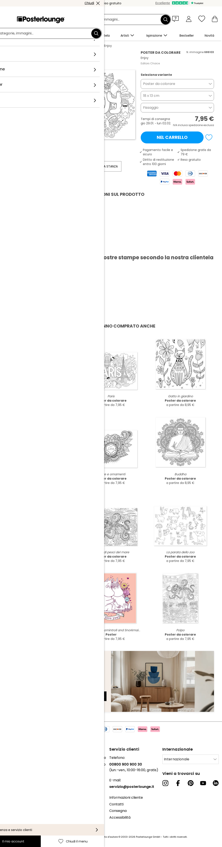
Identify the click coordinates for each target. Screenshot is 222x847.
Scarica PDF (23, 247)
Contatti (116, 804)
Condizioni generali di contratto (21, 802)
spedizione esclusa (201, 125)
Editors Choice (150, 63)
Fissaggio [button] (150, 107)
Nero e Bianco (60, 46)
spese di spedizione (86, 837)
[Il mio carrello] (214, 18)
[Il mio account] (188, 18)
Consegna (118, 810)
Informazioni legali (18, 825)
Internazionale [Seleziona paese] (176, 759)
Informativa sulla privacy (24, 812)
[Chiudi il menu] (201, 18)
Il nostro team (15, 764)
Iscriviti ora (92, 696)
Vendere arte (14, 788)
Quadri (40, 46)
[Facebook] (178, 783)
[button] (176, 18)
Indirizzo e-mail (24, 688)
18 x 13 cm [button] (151, 95)
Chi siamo (11, 757)
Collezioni (11, 770)
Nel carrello (172, 137)
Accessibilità (120, 817)
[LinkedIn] (216, 783)
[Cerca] (165, 19)
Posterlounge (20, 46)
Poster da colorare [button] (159, 83)
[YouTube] (203, 783)
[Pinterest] (191, 783)
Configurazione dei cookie (25, 819)
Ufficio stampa (15, 781)
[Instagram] (165, 783)
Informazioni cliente (126, 797)
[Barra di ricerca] (116, 20)
